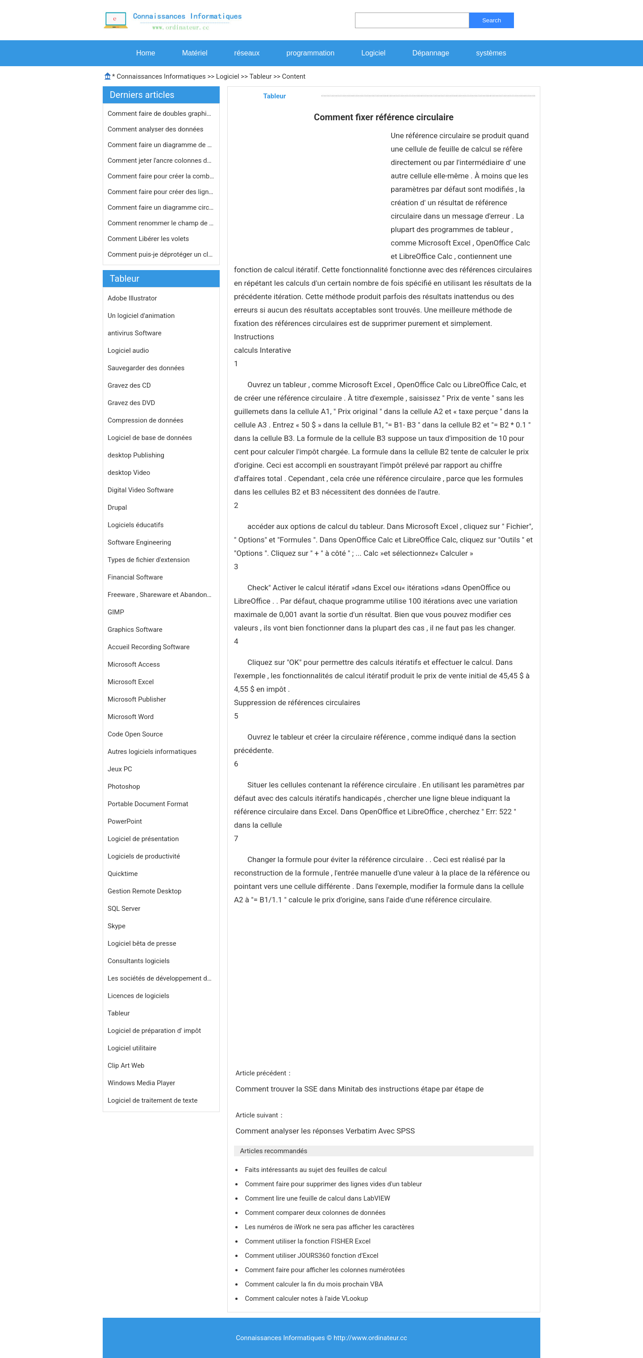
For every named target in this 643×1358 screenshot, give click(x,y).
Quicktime (123, 874)
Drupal (117, 507)
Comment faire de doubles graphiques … (161, 114)
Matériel (195, 53)
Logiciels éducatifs (135, 525)
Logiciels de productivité (144, 856)
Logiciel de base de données (150, 438)
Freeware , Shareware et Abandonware (161, 595)
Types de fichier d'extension (149, 560)
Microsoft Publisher (137, 699)
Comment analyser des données (156, 129)
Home (145, 53)
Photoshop (124, 787)
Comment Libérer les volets (149, 239)
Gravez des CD (129, 385)
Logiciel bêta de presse (142, 943)
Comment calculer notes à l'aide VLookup (307, 1299)
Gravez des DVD (131, 403)
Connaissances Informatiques (161, 76)
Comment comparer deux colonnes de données (316, 1213)
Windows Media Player (141, 1083)
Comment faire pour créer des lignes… (161, 192)
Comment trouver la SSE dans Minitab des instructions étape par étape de (360, 1088)
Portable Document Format (148, 804)
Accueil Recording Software (149, 647)
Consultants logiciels (139, 961)
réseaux (247, 53)
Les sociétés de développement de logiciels (161, 978)
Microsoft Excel (131, 682)
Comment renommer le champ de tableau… (161, 223)
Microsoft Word (131, 717)
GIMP (116, 612)
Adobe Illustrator (132, 298)
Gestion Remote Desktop (144, 891)
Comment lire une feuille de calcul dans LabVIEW (318, 1198)
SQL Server (124, 909)
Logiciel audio (128, 351)
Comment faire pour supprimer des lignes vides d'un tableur (334, 1184)
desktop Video (129, 473)
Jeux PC (120, 769)
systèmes (491, 53)
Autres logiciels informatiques (152, 752)
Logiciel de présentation (143, 839)
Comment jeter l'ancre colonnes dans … (161, 161)
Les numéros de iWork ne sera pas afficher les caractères (330, 1227)
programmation (311, 53)
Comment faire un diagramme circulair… (161, 207)
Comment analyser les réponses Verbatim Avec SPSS (326, 1130)
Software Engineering (139, 542)
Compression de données (146, 420)
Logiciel (373, 53)
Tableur (261, 76)
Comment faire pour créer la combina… (161, 176)
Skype (116, 926)
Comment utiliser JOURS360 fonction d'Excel (312, 1256)
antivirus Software (135, 333)
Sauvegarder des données (146, 368)
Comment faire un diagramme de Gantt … (161, 145)
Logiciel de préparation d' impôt (154, 1031)
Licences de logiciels (138, 996)
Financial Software (135, 577)
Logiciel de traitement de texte (152, 1100)
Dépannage (430, 53)
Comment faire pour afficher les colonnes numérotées (325, 1270)
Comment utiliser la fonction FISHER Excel (308, 1241)
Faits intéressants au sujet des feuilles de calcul (316, 1170)
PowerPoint (125, 821)
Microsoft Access (134, 664)
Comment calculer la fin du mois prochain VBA (314, 1284)
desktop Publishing (136, 455)
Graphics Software (135, 630)
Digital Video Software (141, 490)
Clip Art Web (126, 1066)
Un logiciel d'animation (141, 316)
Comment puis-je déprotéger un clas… (161, 254)
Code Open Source (135, 734)
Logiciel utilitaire (132, 1048)
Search (491, 20)
